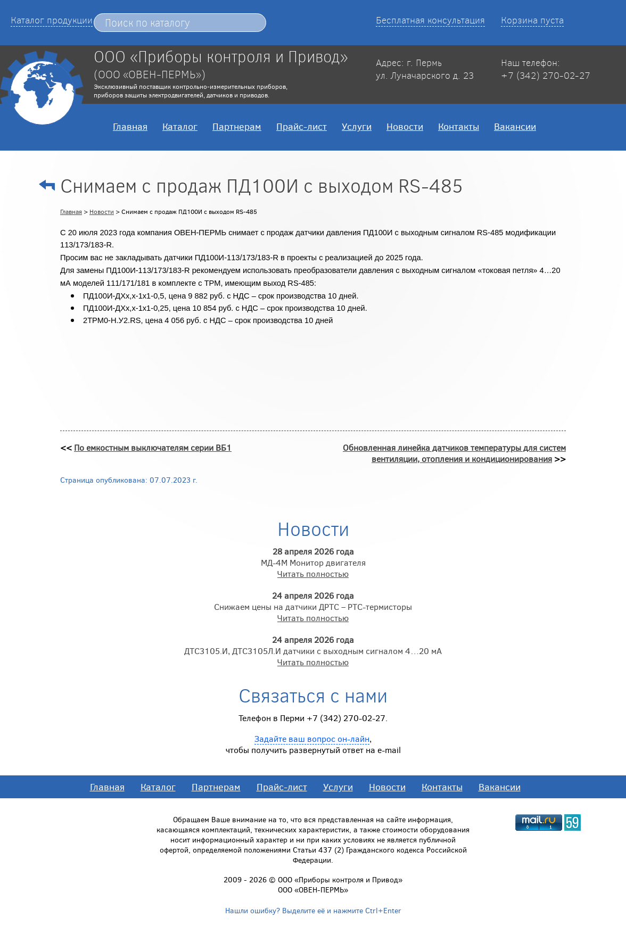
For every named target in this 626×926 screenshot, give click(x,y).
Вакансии (515, 126)
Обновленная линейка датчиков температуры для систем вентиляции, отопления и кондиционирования (454, 453)
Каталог (179, 126)
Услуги (357, 126)
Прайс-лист (301, 126)
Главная (130, 126)
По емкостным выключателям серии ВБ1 (153, 447)
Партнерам (236, 126)
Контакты (458, 126)
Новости (404, 126)
